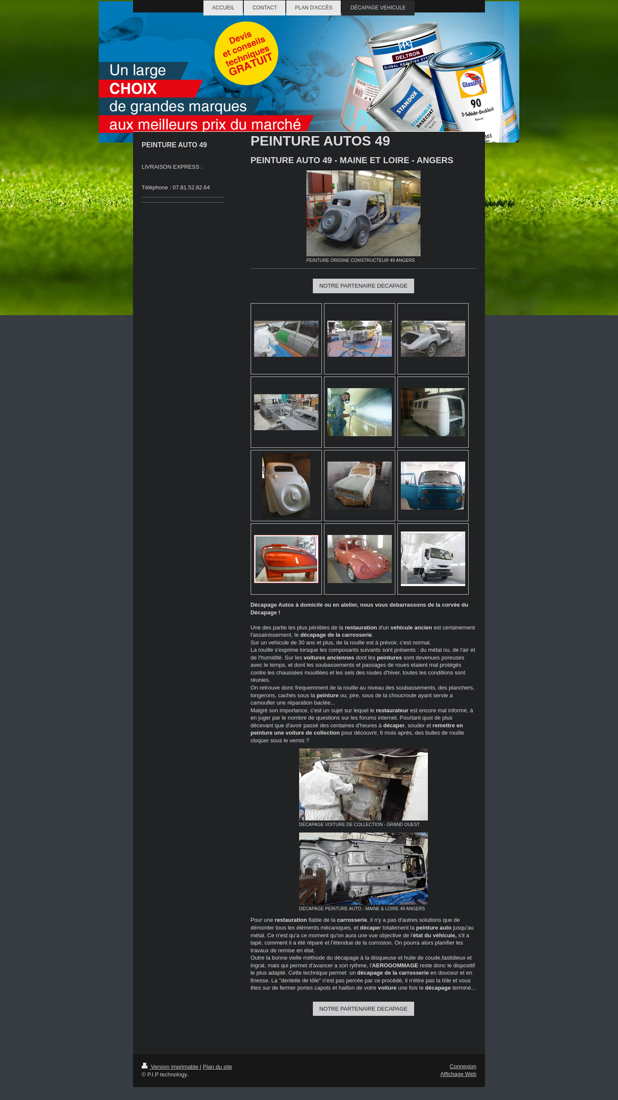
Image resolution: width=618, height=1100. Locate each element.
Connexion (463, 1066)
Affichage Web (458, 1074)
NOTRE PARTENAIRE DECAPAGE (363, 286)
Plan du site (217, 1067)
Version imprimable (171, 1067)
